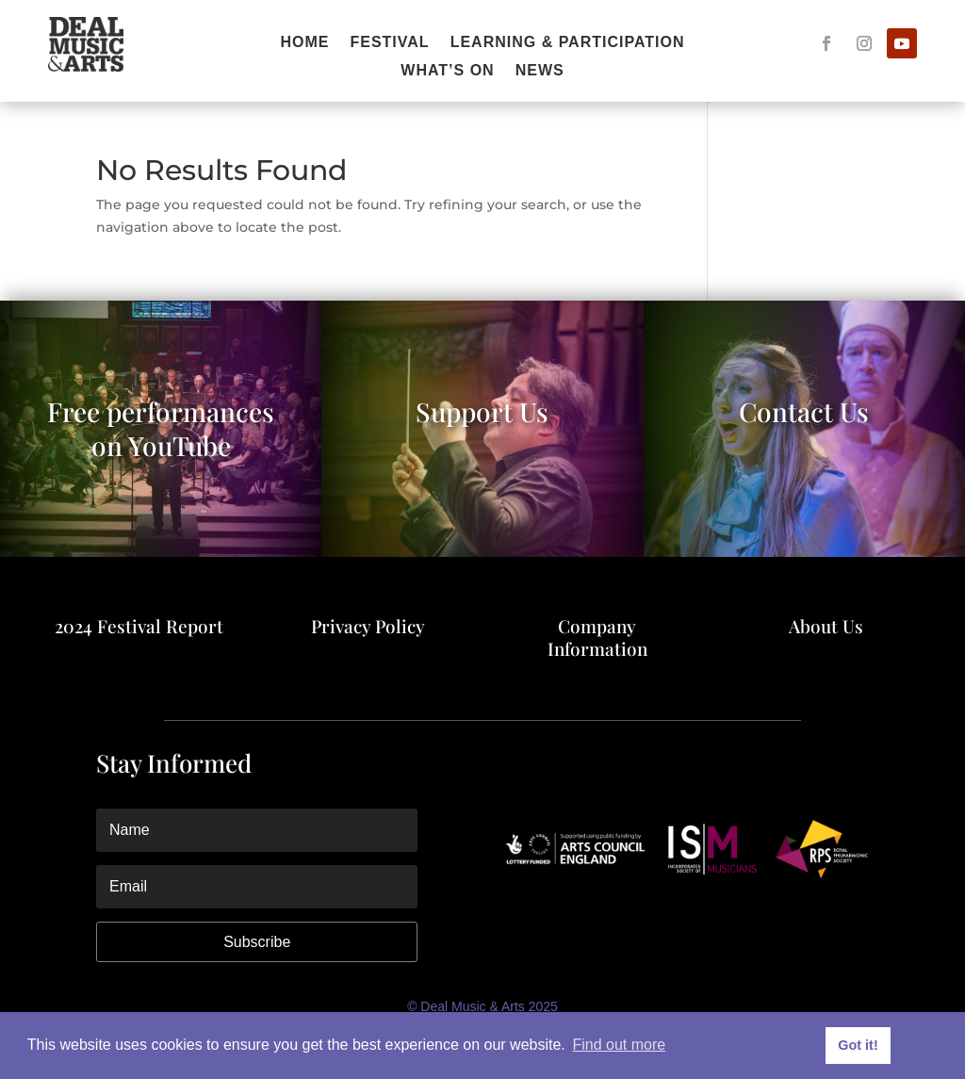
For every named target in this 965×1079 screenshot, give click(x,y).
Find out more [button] (618, 1045)
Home (304, 43)
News (539, 71)
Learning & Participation (567, 43)
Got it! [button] (857, 1045)
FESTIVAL (389, 43)
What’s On (447, 71)
